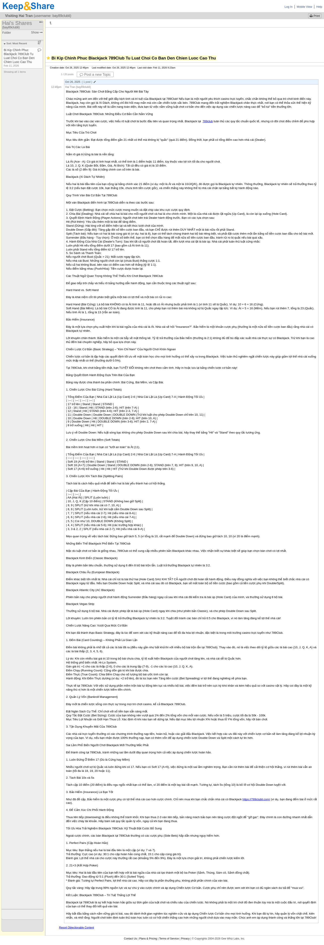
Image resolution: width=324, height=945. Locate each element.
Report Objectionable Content (76, 927)
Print (315, 16)
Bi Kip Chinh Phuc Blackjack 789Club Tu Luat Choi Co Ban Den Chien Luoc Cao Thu (19, 57)
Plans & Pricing (148, 938)
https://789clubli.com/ (256, 799)
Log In (289, 6)
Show (37, 32)
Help (319, 6)
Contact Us (130, 938)
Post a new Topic (95, 74)
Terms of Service (169, 938)
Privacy (185, 938)
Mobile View (304, 6)
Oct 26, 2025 (80, 81)
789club (207, 121)
